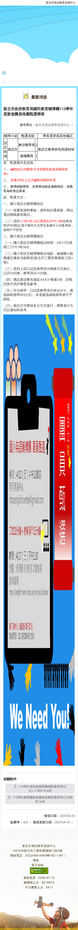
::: (4, 82)
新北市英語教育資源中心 (61, 2)
